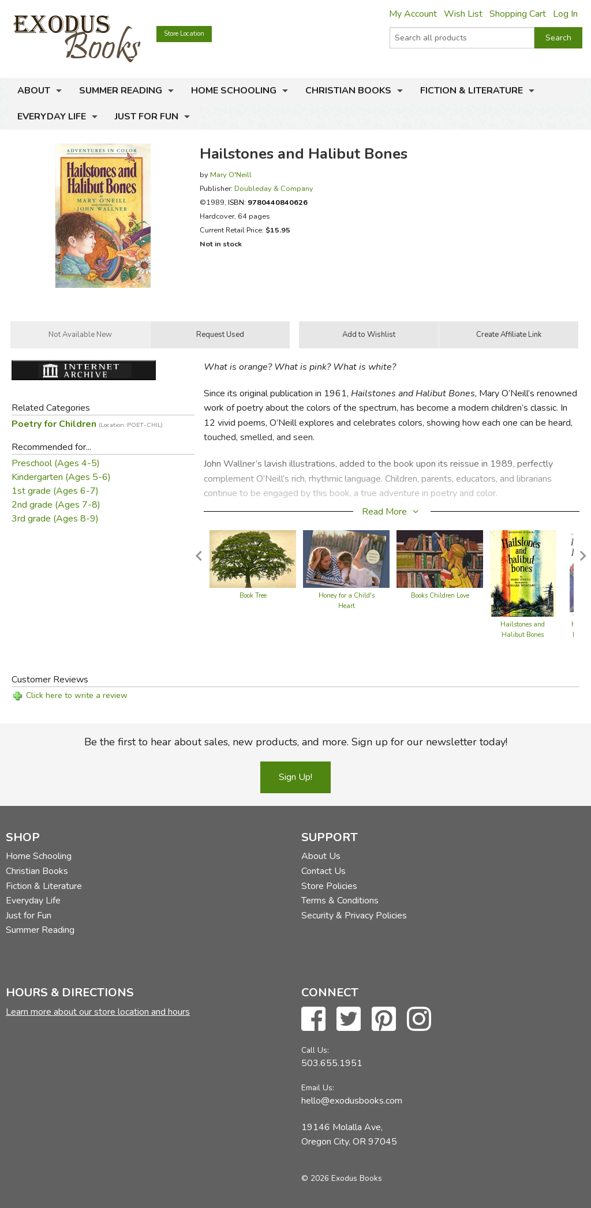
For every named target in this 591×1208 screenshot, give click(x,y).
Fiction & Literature (471, 90)
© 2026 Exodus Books (341, 1178)
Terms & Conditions (340, 900)
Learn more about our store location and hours (98, 1012)
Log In (565, 13)
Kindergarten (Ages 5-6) (61, 477)
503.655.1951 (331, 1063)
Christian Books (348, 90)
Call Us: (315, 1050)
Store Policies (329, 886)
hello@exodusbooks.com (351, 1100)
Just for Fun (146, 116)
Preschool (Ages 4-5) (56, 463)
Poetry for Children (87, 424)
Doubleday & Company (273, 188)
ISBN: (268, 202)
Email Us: (317, 1087)
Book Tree (253, 595)
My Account (413, 13)
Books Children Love (440, 595)
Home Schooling (233, 90)
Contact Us (323, 871)
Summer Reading (120, 90)
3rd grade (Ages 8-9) (55, 518)
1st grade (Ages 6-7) (55, 491)
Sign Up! (295, 777)
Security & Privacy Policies (354, 915)
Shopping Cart (517, 13)
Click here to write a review (77, 695)
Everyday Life (51, 116)
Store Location (184, 33)
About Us (321, 856)
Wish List (463, 13)
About (33, 90)
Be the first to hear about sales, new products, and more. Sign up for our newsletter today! (295, 742)
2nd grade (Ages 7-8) (56, 504)
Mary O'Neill (231, 174)
